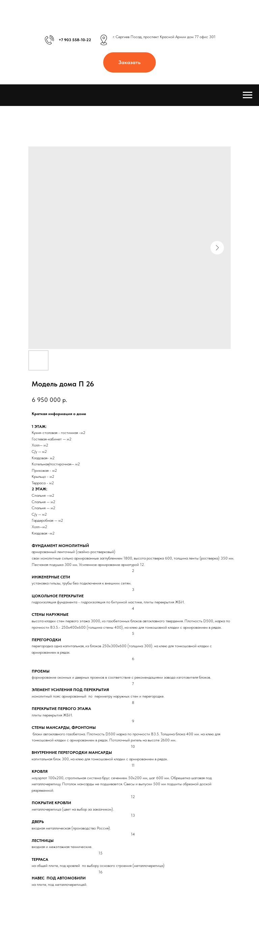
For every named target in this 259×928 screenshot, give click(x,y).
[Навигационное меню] (247, 95)
